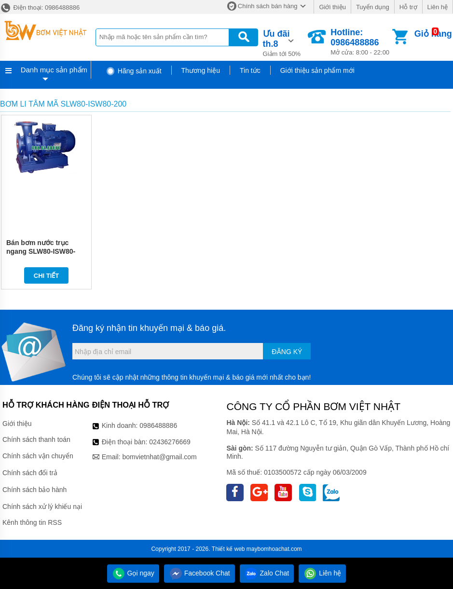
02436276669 (170, 442)
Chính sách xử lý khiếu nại (42, 506)
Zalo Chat (267, 573)
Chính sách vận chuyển (37, 456)
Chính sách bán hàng (267, 6)
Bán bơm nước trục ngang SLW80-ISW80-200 (40, 251)
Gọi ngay (133, 573)
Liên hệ (437, 7)
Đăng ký (287, 352)
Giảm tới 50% (285, 42)
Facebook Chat (199, 573)
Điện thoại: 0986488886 (40, 7)
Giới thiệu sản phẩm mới (317, 70)
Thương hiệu (200, 70)
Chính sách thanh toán (36, 439)
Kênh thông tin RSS (32, 522)
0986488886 (158, 425)
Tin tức (250, 70)
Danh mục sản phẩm (54, 70)
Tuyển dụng (372, 7)
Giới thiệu (332, 7)
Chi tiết (46, 275)
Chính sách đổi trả (29, 473)
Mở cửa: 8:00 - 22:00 (360, 41)
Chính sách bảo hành (34, 489)
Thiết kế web (228, 549)
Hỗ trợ (408, 7)
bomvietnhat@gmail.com (159, 457)
